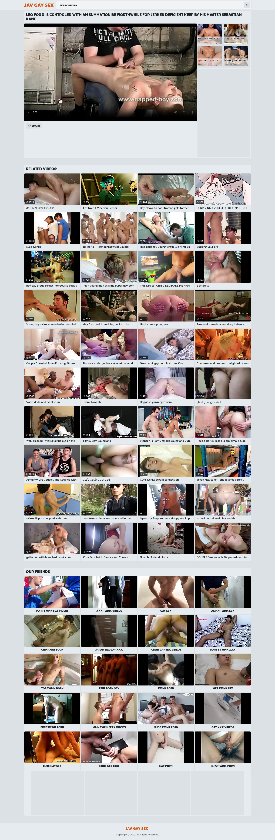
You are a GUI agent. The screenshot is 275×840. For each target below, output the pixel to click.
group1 (36, 125)
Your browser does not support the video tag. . (110, 72)
